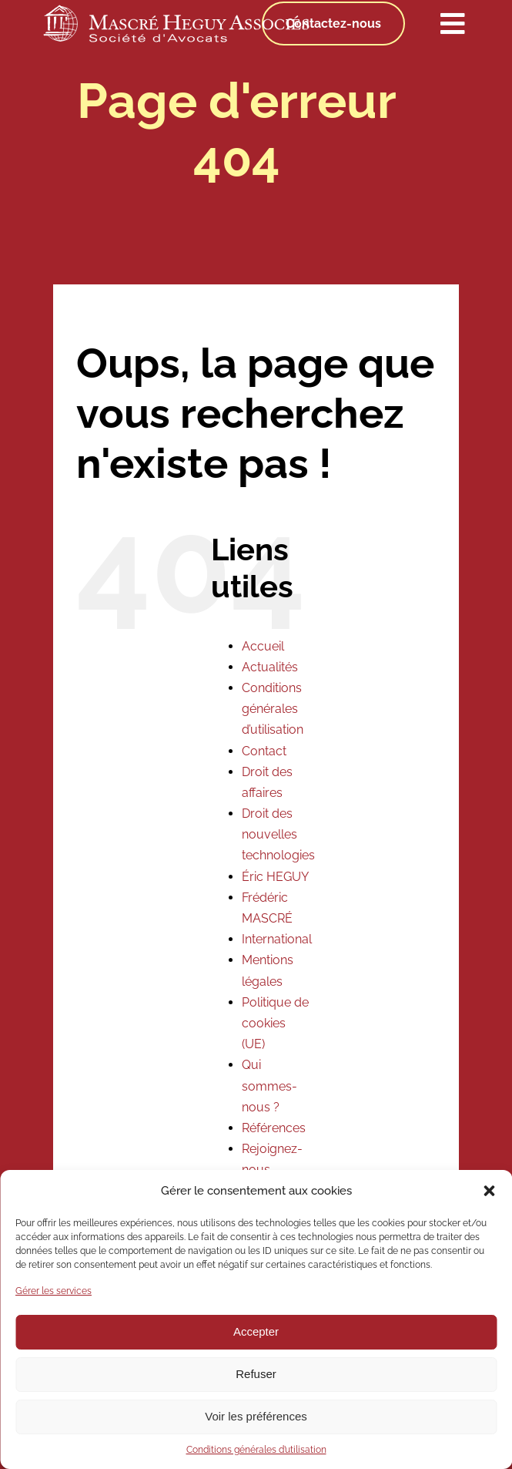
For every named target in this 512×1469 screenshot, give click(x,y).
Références (274, 1128)
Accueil (263, 646)
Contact (264, 751)
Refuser (256, 1373)
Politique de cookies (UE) (275, 1023)
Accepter (256, 1331)
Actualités (270, 667)
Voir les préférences (256, 1416)
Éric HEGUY (275, 876)
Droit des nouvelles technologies (278, 834)
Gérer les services (53, 1291)
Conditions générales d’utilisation (256, 1449)
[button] (489, 1190)
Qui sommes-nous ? (269, 1085)
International (277, 939)
